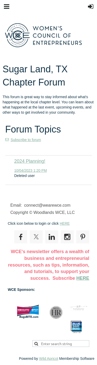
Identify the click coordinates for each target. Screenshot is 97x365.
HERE (65, 223)
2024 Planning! (29, 161)
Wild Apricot (48, 358)
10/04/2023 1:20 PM (30, 170)
